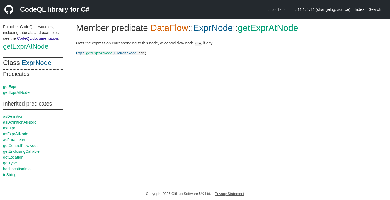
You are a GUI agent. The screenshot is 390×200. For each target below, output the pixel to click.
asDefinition (13, 116)
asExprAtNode (15, 134)
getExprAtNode (26, 46)
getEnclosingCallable (21, 151)
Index (359, 9)
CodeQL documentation (37, 38)
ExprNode (37, 62)
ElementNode (125, 53)
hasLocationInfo (17, 169)
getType (10, 163)
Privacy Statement (229, 194)
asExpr (9, 128)
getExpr (9, 86)
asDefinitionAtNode (20, 122)
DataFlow (169, 28)
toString (9, 174)
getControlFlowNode (21, 145)
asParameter (14, 140)
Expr (80, 53)
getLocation (13, 157)
